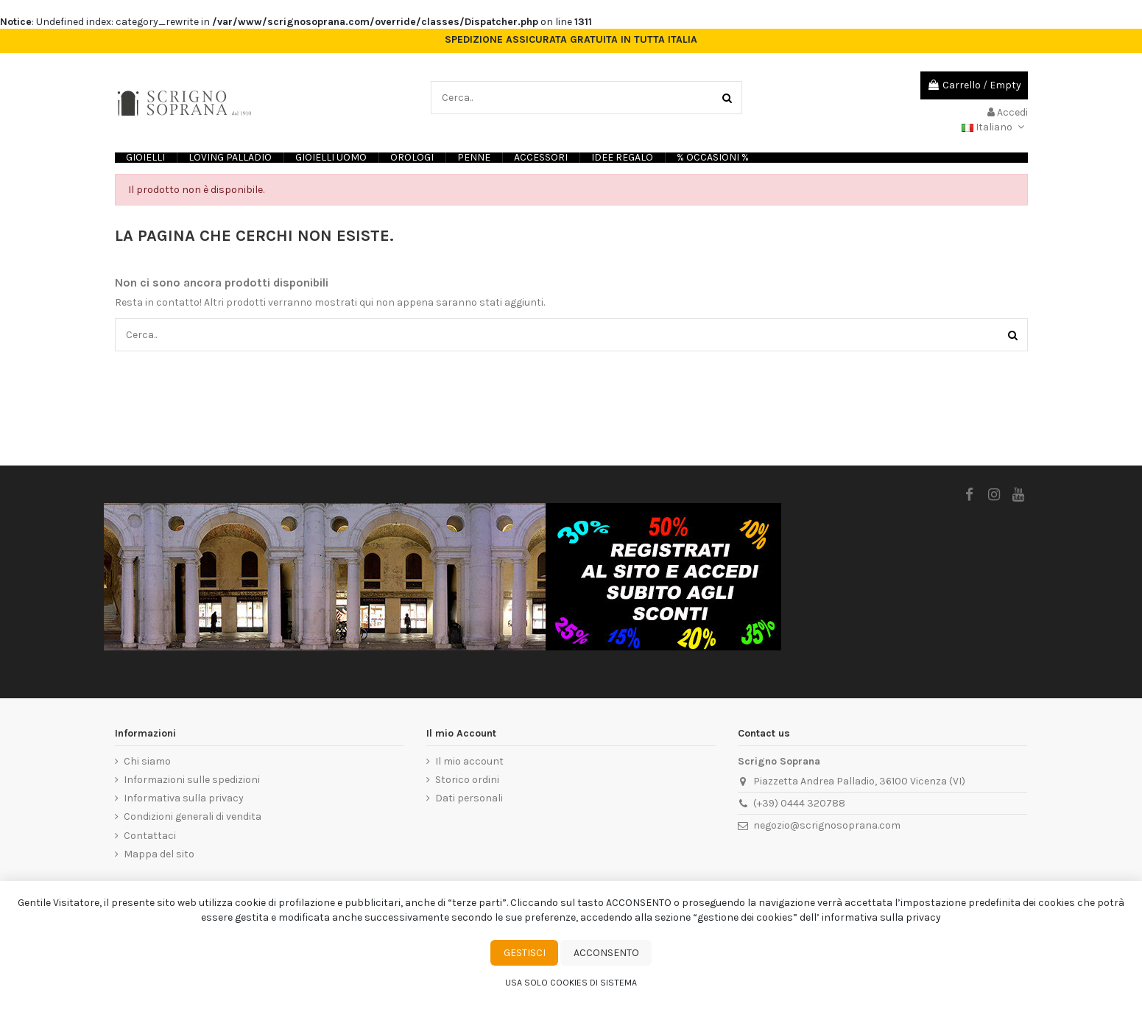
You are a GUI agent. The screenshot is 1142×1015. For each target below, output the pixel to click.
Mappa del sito (159, 854)
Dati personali (469, 798)
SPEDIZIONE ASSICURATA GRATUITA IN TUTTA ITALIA (571, 40)
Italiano (995, 127)
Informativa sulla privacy (184, 798)
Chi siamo (147, 761)
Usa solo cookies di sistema (571, 982)
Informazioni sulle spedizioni (192, 779)
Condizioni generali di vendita (192, 816)
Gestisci (525, 952)
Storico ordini (467, 779)
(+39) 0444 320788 (799, 803)
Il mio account (469, 761)
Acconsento (606, 952)
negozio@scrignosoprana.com (826, 825)
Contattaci (150, 835)
